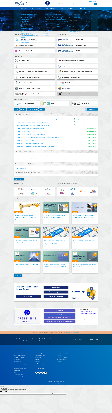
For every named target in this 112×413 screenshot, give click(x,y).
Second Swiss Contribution (28, 94)
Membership (17, 363)
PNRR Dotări (79, 39)
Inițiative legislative (61, 359)
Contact (15, 378)
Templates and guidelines (56, 292)
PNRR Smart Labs (81, 45)
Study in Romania (24, 103)
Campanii (37, 363)
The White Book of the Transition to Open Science (60, 321)
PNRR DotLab (79, 51)
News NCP (46, 212)
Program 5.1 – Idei (22, 60)
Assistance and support (56, 296)
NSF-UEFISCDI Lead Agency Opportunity (29, 88)
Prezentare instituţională (19, 355)
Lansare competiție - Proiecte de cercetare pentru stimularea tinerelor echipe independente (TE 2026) (55, 242)
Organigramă (17, 359)
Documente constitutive (19, 353)
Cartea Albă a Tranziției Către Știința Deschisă (60, 317)
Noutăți (16, 109)
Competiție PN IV (18, 212)
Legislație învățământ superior (64, 353)
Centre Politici (17, 370)
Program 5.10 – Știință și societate (69, 77)
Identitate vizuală (39, 365)
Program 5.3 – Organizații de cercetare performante (31, 72)
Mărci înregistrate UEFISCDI (20, 368)
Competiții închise (19, 179)
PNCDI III (64, 83)
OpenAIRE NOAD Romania (86, 311)
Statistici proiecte (65, 93)
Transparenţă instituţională (20, 365)
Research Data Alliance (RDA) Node (88, 313)
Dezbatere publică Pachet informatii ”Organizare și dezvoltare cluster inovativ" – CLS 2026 (26, 217)
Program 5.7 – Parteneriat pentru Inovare (71, 60)
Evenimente (38, 357)
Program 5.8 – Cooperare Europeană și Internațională (74, 66)
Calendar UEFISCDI (92, 109)
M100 (48, 103)
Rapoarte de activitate (19, 357)
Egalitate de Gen (17, 361)
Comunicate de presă (33, 109)
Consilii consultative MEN (25, 51)
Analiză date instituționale (26, 45)
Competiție (75, 212)
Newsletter (23, 109)
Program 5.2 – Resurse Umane (25, 66)
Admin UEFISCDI (92, 1)
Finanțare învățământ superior (27, 39)
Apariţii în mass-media (40, 355)
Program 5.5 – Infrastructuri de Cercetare (28, 77)
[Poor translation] (5, 391)
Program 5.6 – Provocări (23, 83)
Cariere (15, 372)
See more (28, 297)
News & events (56, 287)
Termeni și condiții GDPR (19, 374)
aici (90, 320)
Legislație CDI (60, 355)
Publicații (42, 109)
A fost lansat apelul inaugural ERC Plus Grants (26, 264)
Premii (15, 366)
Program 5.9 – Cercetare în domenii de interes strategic (75, 72)
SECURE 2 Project (85, 315)
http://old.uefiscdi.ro (73, 333)
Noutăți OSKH (59, 310)
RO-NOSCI (59, 314)
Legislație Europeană (62, 357)
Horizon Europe (66, 88)
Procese (59, 361)
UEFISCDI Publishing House (20, 376)
